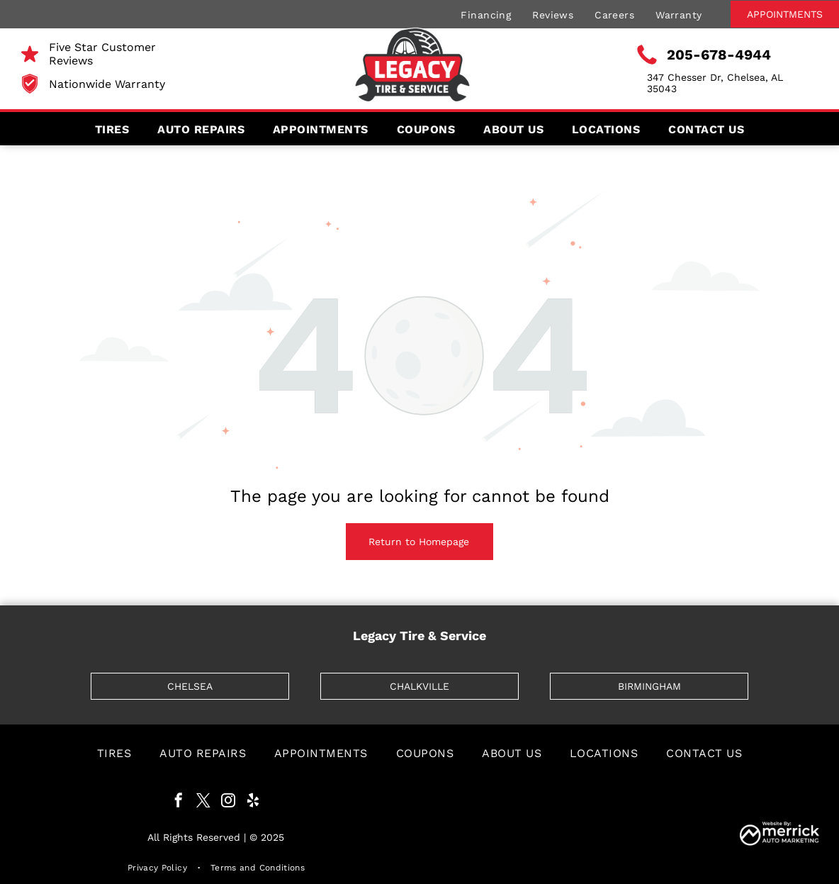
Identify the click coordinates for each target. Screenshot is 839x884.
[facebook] (178, 802)
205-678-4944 (719, 54)
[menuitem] (486, 14)
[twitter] (203, 802)
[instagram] (228, 802)
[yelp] (253, 802)
